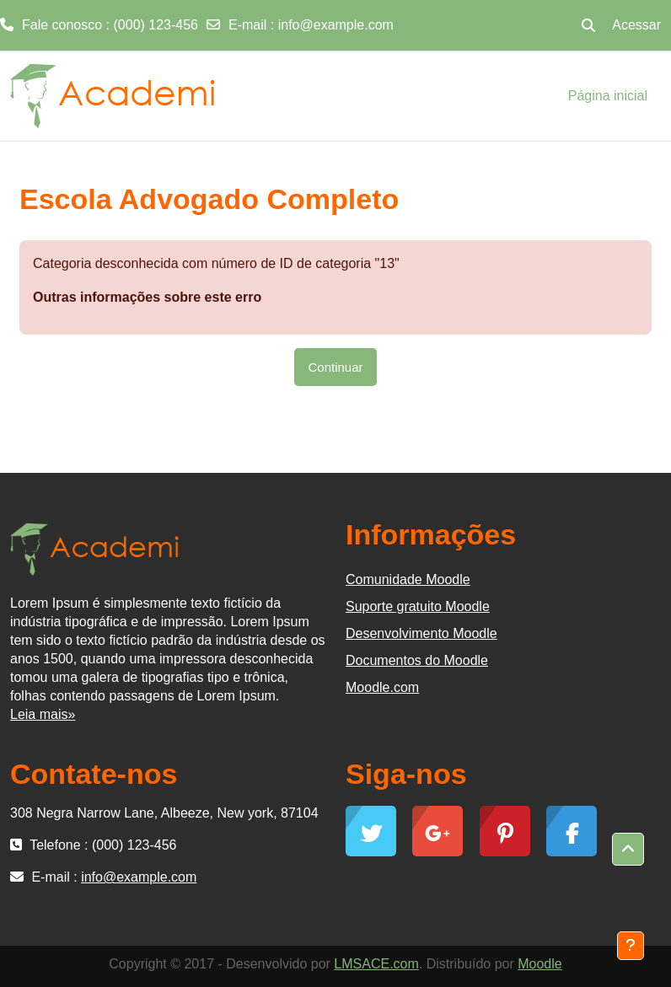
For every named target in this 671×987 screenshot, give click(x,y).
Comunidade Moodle (408, 579)
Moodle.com (382, 687)
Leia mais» (42, 714)
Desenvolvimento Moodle (421, 633)
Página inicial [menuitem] (607, 96)
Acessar (636, 25)
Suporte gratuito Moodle (418, 606)
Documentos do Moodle (417, 660)
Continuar (335, 367)
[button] (588, 25)
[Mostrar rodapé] (630, 945)
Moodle (539, 964)
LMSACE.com (376, 964)
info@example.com (336, 25)
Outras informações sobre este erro (147, 297)
